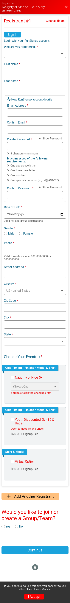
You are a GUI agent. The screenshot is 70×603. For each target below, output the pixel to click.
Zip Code (11, 300)
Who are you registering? (21, 47)
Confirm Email (17, 122)
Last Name (12, 81)
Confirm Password (20, 188)
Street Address (15, 267)
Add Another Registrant (30, 496)
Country (10, 284)
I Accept (34, 597)
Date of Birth (13, 207)
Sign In (12, 35)
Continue (35, 550)
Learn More (41, 589)
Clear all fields (55, 21)
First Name (12, 64)
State (8, 334)
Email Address (17, 105)
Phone (9, 243)
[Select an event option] (35, 387)
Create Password (19, 139)
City (7, 317)
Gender (9, 228)
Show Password (50, 138)
